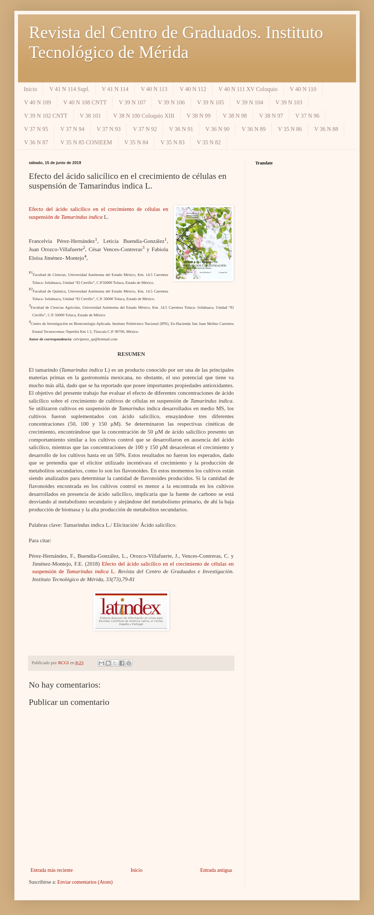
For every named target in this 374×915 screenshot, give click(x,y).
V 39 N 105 (210, 102)
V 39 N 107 (132, 102)
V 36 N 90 (217, 129)
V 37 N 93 (109, 129)
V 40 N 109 (37, 102)
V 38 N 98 (235, 116)
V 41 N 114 (115, 89)
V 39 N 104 (249, 102)
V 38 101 (90, 116)
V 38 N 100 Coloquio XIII (143, 116)
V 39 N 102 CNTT (46, 116)
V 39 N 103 (288, 102)
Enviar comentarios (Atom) (85, 882)
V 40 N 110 (303, 89)
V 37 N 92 (145, 129)
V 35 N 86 (290, 129)
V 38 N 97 (271, 116)
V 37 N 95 (36, 129)
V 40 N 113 (154, 89)
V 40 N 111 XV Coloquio (248, 89)
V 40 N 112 (192, 89)
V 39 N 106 (171, 102)
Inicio (30, 89)
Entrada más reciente (52, 870)
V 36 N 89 (254, 129)
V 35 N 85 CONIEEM (86, 142)
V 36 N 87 (36, 142)
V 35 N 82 (209, 142)
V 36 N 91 (181, 129)
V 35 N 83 (172, 142)
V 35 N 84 (136, 142)
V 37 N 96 (307, 116)
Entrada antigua (216, 870)
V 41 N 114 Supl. (69, 89)
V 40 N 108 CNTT (85, 102)
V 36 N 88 (326, 129)
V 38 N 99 (199, 116)
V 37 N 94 (72, 129)
